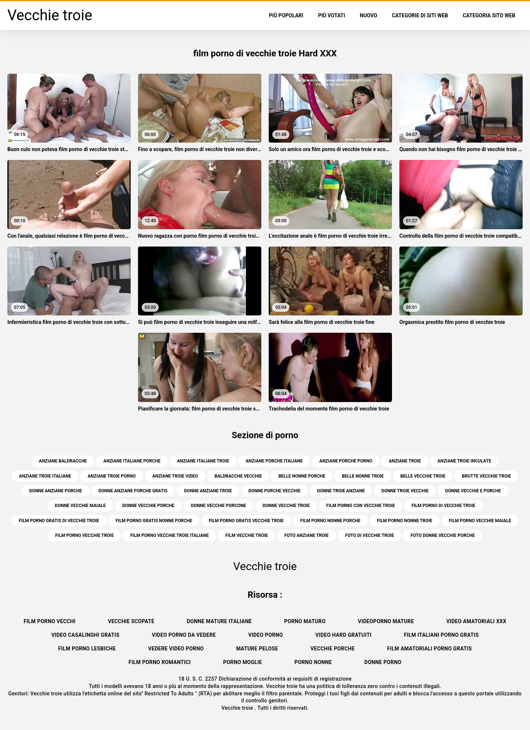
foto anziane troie (307, 535)
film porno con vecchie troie (360, 505)
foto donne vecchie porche (442, 535)
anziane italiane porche (131, 461)
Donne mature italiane (219, 621)
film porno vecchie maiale (480, 520)
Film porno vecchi (49, 621)
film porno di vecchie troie (443, 505)
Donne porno (383, 662)
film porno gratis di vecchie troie (59, 520)
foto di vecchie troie (369, 535)
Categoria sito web (489, 15)
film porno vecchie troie (84, 535)
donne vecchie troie (286, 505)
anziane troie (405, 461)
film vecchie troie (246, 535)
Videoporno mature (386, 621)
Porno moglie (242, 662)
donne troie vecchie (404, 490)
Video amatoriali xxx (476, 621)
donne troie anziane (341, 490)
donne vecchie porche (148, 505)
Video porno (265, 635)
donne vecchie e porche (473, 490)
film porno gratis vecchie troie (246, 520)
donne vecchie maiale (80, 505)
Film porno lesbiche (87, 649)
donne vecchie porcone (218, 505)
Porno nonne (313, 662)
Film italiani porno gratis (441, 635)
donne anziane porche (55, 490)
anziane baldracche (63, 461)
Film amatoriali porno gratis (429, 649)
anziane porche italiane (274, 461)
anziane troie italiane (45, 476)
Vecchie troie (237, 708)
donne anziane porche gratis (133, 490)
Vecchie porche (333, 649)
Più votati (331, 15)
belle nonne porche (301, 476)
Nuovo (368, 15)
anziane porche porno (345, 461)
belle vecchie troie (422, 476)
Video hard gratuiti (343, 635)
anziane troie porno (111, 476)
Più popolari (286, 15)
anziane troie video (175, 476)
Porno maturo (304, 621)
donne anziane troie (208, 490)
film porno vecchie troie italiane (169, 535)
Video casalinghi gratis (85, 635)
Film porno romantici (159, 662)
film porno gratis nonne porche (154, 520)
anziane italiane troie (203, 461)
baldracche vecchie (238, 476)
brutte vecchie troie (486, 476)
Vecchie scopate (131, 621)
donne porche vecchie (274, 490)
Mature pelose (257, 649)
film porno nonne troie (404, 520)
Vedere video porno (176, 649)
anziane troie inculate (464, 461)
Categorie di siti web (420, 15)
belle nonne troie (363, 476)
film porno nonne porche (330, 520)
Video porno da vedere (184, 635)
